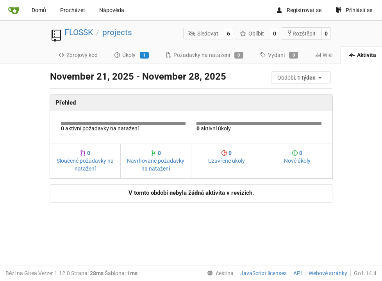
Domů (39, 10)
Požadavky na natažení (204, 55)
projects (117, 32)
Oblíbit (252, 33)
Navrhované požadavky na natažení (155, 161)
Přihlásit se (354, 10)
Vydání (279, 55)
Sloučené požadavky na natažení (85, 161)
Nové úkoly (297, 157)
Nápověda (111, 10)
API (297, 273)
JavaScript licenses (263, 273)
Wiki (323, 55)
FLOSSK (78, 32)
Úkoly (131, 55)
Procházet (72, 10)
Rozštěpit (301, 33)
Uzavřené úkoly (226, 157)
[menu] (301, 77)
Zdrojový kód (78, 55)
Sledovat (203, 33)
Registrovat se (298, 10)
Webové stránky (328, 273)
